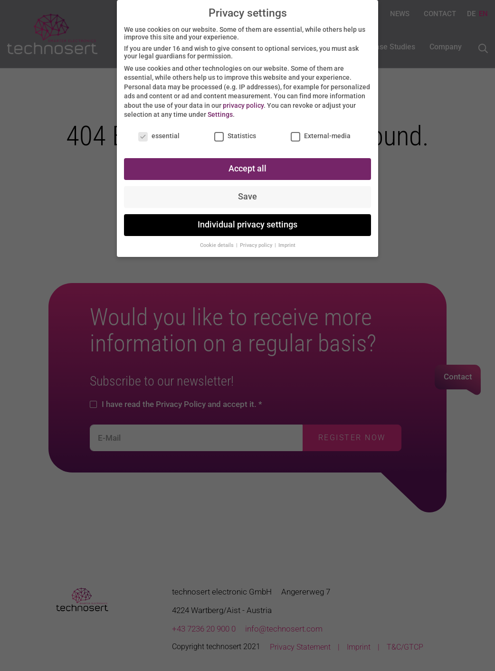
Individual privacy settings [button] (247, 222)
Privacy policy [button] (257, 242)
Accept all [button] (247, 165)
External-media (321, 133)
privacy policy (243, 102)
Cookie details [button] (217, 242)
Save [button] (247, 193)
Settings (220, 112)
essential (159, 133)
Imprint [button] (286, 242)
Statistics (235, 133)
